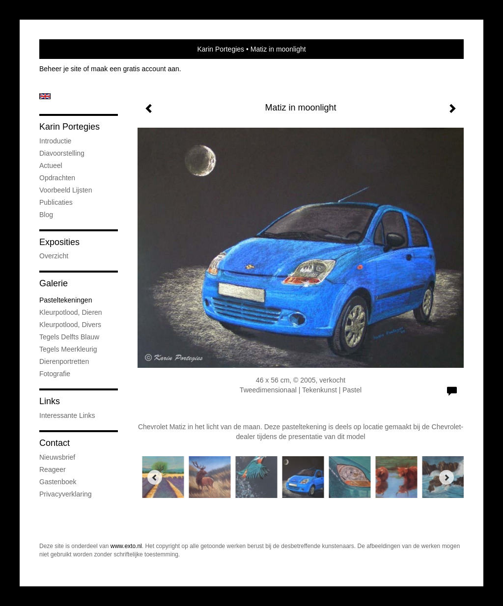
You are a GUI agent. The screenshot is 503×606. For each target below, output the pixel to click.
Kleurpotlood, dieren (70, 312)
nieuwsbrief (57, 457)
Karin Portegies (220, 49)
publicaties (56, 202)
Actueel (50, 165)
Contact (54, 443)
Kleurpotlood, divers (70, 325)
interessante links (67, 415)
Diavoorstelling (61, 153)
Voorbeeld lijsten (65, 190)
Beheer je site (60, 69)
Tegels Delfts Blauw (69, 337)
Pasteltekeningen (65, 300)
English (45, 96)
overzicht (53, 256)
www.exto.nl (126, 546)
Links (49, 401)
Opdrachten (57, 178)
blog (46, 215)
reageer (52, 469)
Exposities (59, 242)
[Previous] (154, 477)
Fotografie (54, 374)
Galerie (53, 283)
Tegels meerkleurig (68, 349)
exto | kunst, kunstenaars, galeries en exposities (67, 49)
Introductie (55, 141)
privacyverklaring (65, 494)
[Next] (446, 477)
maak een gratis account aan (135, 69)
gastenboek (58, 482)
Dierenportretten (64, 361)
